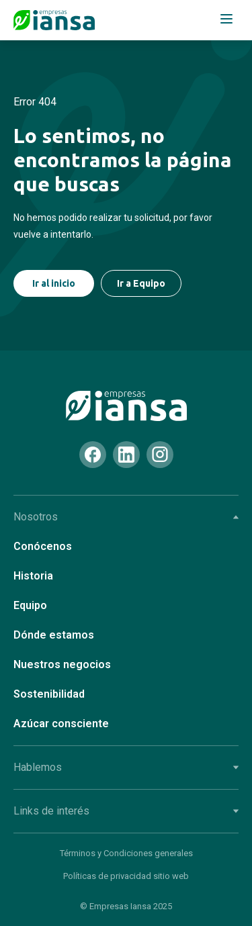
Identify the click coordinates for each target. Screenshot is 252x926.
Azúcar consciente (61, 723)
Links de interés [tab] (126, 810)
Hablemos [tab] (126, 767)
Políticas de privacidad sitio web (126, 876)
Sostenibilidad (49, 694)
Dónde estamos (53, 635)
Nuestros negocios (62, 664)
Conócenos (42, 546)
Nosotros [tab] (126, 516)
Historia (33, 575)
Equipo (30, 605)
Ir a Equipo (141, 283)
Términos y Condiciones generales (126, 853)
